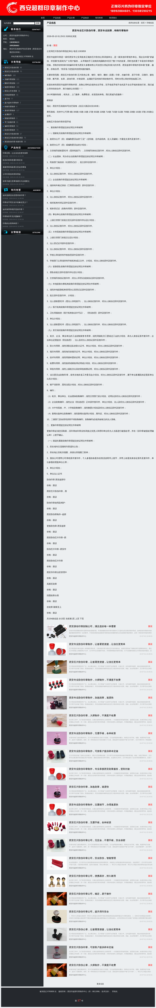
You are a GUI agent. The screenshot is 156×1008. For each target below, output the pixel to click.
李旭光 (114, 991)
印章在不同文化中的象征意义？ (15, 202)
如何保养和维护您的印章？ (13, 209)
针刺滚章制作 (10, 95)
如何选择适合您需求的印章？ (14, 195)
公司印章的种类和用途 (12, 174)
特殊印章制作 (10, 107)
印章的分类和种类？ (11, 223)
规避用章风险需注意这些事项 (14, 167)
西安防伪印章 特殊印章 (14, 142)
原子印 (7, 99)
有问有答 (99, 18)
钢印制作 (8, 75)
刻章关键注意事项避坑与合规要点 (16, 181)
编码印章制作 (10, 126)
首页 (43, 18)
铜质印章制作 (10, 87)
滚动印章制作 (10, 110)
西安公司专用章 (11, 91)
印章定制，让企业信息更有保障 (15, 153)
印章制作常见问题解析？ (12, 216)
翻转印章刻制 (10, 83)
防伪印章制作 (10, 130)
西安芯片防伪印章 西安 (14, 138)
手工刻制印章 (10, 122)
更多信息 (100, 984)
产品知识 (85, 18)
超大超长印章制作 (12, 103)
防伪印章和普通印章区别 (12, 160)
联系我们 (113, 18)
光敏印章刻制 (10, 79)
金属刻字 (8, 114)
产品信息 (57, 18)
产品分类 (71, 18)
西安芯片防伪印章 (12, 68)
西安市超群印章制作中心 (77, 636)
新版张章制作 (10, 118)
